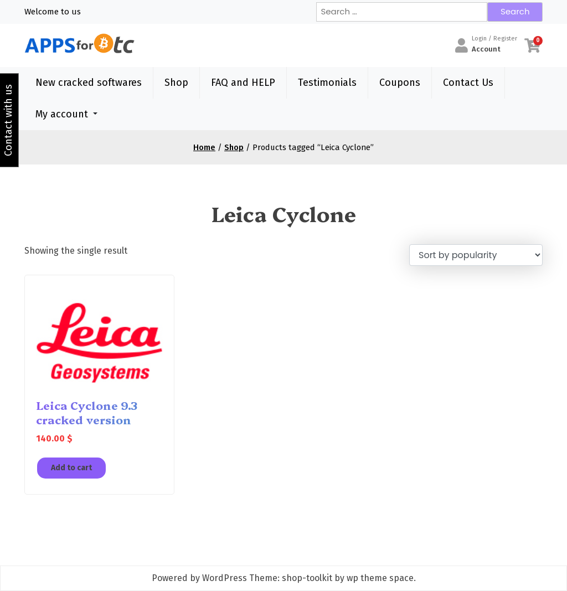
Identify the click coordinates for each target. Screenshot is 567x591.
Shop (176, 82)
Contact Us (468, 82)
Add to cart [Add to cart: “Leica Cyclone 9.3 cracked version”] (71, 467)
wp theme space (380, 578)
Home (204, 147)
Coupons (399, 82)
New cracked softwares (88, 82)
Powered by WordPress (199, 578)
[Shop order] (476, 255)
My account (61, 114)
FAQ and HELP (243, 82)
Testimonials (327, 82)
